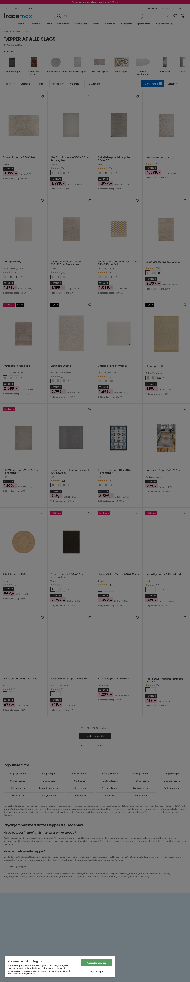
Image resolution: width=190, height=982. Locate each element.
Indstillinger (96, 971)
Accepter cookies (96, 962)
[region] (60, 966)
